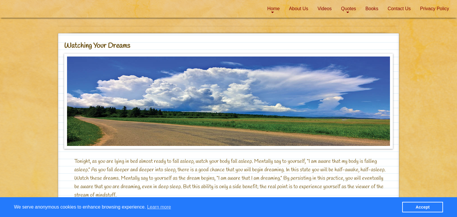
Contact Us (399, 8)
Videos (324, 8)
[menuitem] (273, 8)
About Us (298, 8)
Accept (423, 207)
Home (273, 8)
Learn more (159, 206)
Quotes (348, 8)
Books (371, 8)
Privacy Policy (434, 8)
